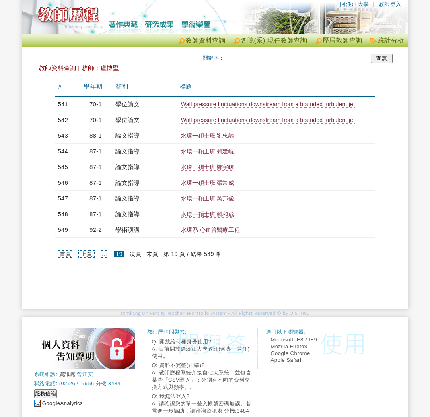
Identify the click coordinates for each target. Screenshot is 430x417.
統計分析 (391, 40)
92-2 (95, 229)
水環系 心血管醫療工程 (210, 230)
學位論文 (127, 104)
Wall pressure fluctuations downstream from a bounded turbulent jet (268, 104)
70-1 (95, 104)
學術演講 (127, 229)
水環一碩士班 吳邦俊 (207, 198)
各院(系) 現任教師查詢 (274, 40)
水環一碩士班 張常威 (207, 183)
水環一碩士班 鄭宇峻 (207, 167)
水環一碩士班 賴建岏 (207, 151)
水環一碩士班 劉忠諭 (207, 135)
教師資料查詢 (205, 40)
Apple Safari (286, 360)
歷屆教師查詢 (342, 40)
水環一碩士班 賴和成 (207, 214)
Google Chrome (290, 353)
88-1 (95, 135)
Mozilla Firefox (289, 346)
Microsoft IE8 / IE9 (294, 339)
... (104, 254)
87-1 (95, 151)
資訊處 (67, 374)
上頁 (87, 254)
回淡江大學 (354, 4)
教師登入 (390, 4)
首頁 (65, 254)
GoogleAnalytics (62, 403)
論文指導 (127, 135)
